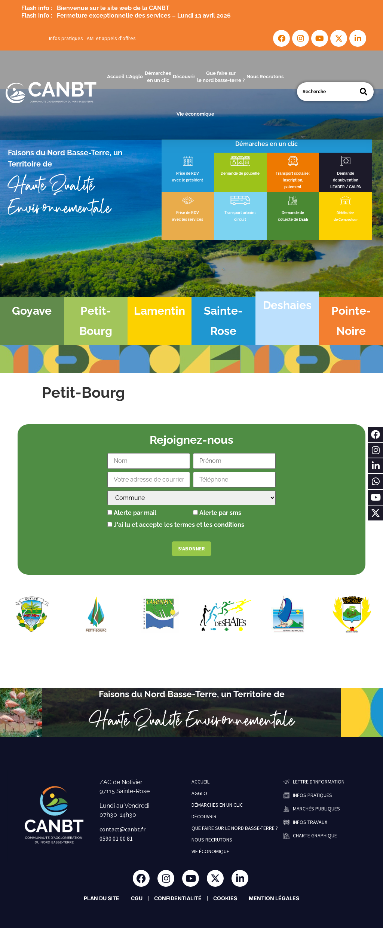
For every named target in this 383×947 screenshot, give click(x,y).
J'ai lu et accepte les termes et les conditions (179, 524)
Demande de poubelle (240, 173)
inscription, (293, 180)
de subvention (345, 180)
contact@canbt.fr (122, 829)
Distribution (345, 213)
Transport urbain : (240, 213)
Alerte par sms (217, 513)
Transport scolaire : (293, 173)
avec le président (187, 180)
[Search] (363, 91)
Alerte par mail (131, 513)
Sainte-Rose (223, 320)
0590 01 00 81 (116, 838)
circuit (240, 219)
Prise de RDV (187, 173)
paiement (292, 187)
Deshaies (287, 305)
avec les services (187, 219)
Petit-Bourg (95, 320)
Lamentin (159, 310)
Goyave (32, 310)
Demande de (293, 213)
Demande (345, 173)
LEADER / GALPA (345, 187)
